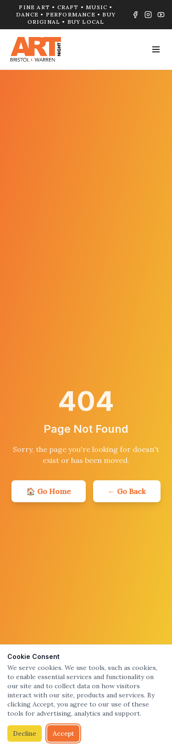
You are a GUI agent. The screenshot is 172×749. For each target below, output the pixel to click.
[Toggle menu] (156, 49)
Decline (24, 733)
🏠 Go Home (48, 491)
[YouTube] (161, 14)
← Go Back (127, 491)
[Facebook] (135, 14)
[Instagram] (148, 14)
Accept (63, 733)
